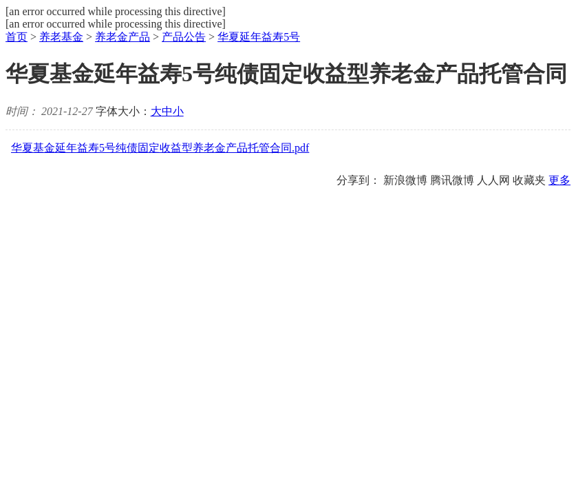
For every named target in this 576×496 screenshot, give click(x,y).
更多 (559, 180)
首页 (17, 37)
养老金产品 (122, 37)
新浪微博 (405, 180)
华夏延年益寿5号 (258, 37)
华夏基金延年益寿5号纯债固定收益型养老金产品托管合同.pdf (160, 148)
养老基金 (61, 37)
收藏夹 (529, 180)
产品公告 (184, 37)
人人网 (493, 180)
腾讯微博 (452, 180)
